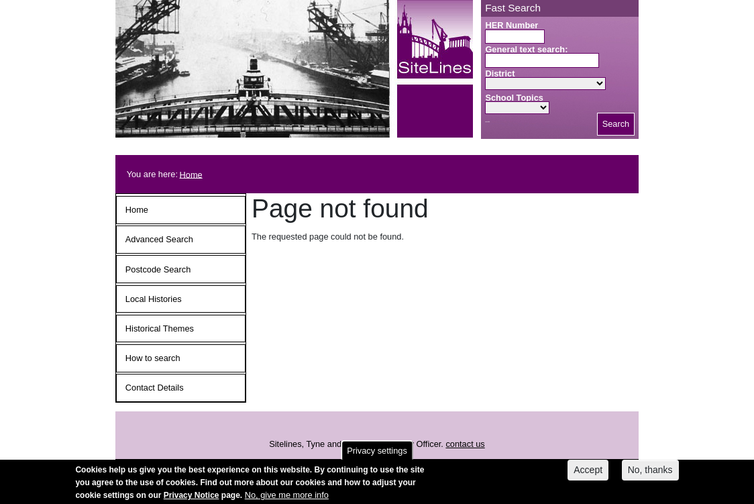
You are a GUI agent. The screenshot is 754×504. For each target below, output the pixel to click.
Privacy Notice (191, 497)
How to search (152, 358)
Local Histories (153, 299)
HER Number (511, 25)
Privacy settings (377, 453)
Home (191, 174)
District (500, 73)
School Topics (514, 98)
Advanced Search (159, 239)
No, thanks (650, 471)
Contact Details (154, 388)
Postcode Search (158, 269)
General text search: (526, 49)
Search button (487, 121)
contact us (464, 444)
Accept (588, 471)
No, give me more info (287, 497)
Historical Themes (159, 328)
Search (616, 124)
